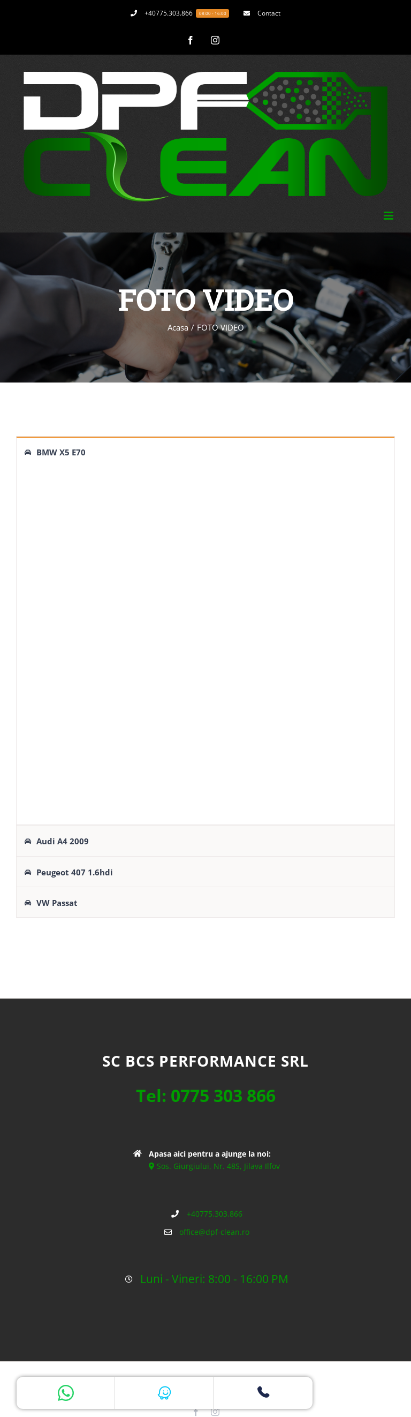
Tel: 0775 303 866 (206, 1093)
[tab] (205, 452)
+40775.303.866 (214, 1212)
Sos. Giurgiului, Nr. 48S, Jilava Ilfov (214, 1164)
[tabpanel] (205, 645)
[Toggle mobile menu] (389, 215)
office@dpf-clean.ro (214, 1230)
